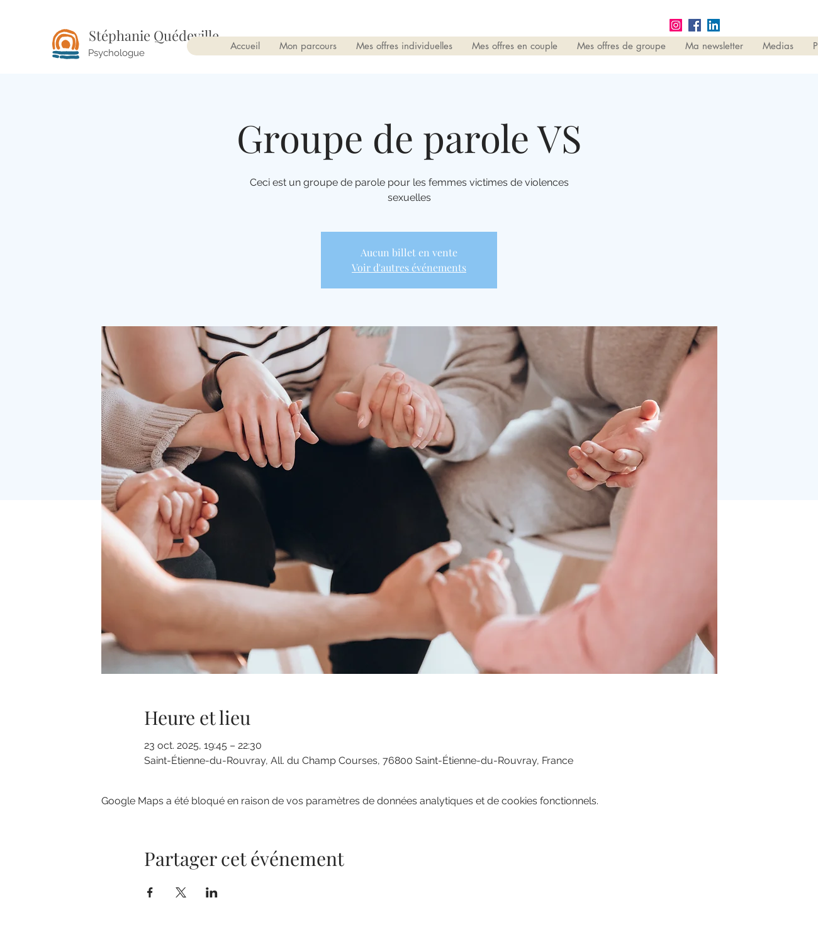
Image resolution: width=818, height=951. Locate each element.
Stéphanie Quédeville (154, 35)
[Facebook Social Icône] (694, 25)
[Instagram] (676, 25)
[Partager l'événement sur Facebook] (150, 892)
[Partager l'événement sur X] (181, 892)
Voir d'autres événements (409, 267)
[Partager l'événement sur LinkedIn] (212, 892)
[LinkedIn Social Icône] (713, 25)
